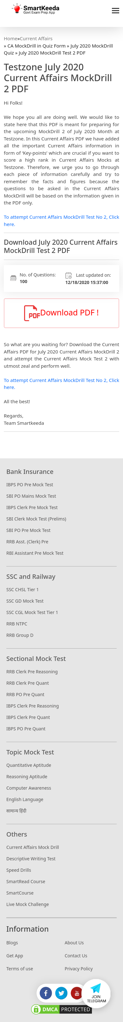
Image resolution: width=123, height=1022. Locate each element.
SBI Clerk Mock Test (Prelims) (36, 519)
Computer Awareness (28, 788)
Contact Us (76, 956)
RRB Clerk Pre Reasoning (32, 672)
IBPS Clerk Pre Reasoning (32, 706)
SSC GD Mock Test (24, 601)
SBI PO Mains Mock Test (31, 496)
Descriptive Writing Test (30, 859)
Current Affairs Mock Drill (32, 847)
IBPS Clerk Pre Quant (28, 717)
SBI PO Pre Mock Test (28, 530)
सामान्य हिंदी (16, 811)
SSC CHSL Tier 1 (22, 589)
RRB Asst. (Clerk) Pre (27, 542)
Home (10, 38)
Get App (14, 956)
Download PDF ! (61, 313)
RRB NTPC (16, 624)
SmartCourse (20, 893)
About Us (74, 943)
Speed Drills (18, 870)
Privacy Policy (79, 969)
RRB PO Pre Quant (25, 694)
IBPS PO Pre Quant (25, 729)
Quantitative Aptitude (28, 765)
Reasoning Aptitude (26, 776)
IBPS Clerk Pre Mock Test (32, 507)
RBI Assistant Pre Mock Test (34, 553)
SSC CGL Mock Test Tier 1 (32, 612)
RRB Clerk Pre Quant (27, 683)
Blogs (12, 943)
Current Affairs (36, 38)
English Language (24, 799)
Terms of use (19, 969)
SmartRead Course (25, 881)
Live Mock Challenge (27, 904)
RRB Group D (19, 635)
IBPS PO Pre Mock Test (29, 485)
